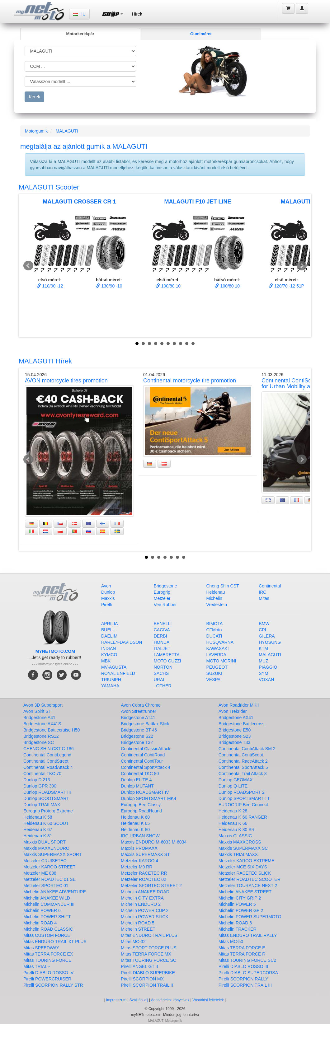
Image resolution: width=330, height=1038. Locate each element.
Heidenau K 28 (233, 810)
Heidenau (215, 592)
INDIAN (108, 648)
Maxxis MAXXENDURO (46, 848)
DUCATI (214, 636)
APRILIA (109, 623)
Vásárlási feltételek (208, 1000)
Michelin (214, 598)
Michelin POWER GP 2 (241, 910)
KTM (263, 648)
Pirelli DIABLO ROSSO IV (48, 972)
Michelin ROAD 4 (40, 922)
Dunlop (108, 592)
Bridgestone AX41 (236, 717)
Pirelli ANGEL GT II (139, 966)
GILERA (267, 636)
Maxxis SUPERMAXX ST (145, 854)
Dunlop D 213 (36, 779)
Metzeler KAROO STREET (49, 866)
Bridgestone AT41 (138, 717)
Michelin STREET (138, 929)
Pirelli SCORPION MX (142, 978)
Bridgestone (165, 585)
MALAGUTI (67, 131)
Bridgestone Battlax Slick (145, 723)
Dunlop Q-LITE (233, 785)
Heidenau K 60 (135, 817)
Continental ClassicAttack (145, 748)
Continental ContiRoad (143, 754)
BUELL (108, 629)
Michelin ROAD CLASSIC (48, 929)
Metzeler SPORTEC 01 (45, 885)
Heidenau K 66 (233, 823)
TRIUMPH (111, 679)
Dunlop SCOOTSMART (46, 798)
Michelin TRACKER (238, 929)
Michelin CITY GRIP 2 (240, 897)
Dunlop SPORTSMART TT (244, 798)
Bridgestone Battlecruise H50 (51, 729)
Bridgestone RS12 (41, 736)
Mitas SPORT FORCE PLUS (148, 947)
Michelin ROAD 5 (137, 922)
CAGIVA (162, 629)
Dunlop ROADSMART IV (145, 792)
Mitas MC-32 (133, 941)
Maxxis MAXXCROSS (240, 841)
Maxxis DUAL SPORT (44, 841)
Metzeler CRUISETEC (44, 860)
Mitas (264, 598)
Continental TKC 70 (42, 773)
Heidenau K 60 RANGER (243, 817)
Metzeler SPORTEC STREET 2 (151, 885)
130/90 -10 (109, 285)
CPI (262, 629)
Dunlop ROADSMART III (47, 792)
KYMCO (109, 654)
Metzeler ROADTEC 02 (143, 879)
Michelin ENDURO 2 (141, 904)
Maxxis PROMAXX (139, 848)
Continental (270, 585)
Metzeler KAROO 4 (139, 860)
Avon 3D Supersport (43, 705)
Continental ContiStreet (45, 761)
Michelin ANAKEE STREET (245, 891)
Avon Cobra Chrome (140, 705)
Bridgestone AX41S (42, 723)
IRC (262, 592)
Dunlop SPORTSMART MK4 (148, 798)
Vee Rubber (165, 604)
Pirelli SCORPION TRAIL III (245, 985)
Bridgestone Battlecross (242, 723)
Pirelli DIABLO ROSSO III (243, 966)
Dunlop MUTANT (137, 785)
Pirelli (106, 604)
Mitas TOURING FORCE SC (148, 960)
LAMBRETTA (167, 654)
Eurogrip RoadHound (141, 810)
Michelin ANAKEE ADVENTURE (54, 891)
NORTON (163, 667)
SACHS (161, 673)
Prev (28, 266)
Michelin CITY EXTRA (142, 897)
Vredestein (216, 604)
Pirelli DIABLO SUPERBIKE (148, 972)
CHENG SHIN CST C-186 (48, 748)
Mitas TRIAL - (36, 966)
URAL (159, 679)
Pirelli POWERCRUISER (47, 978)
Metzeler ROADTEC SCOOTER (249, 879)
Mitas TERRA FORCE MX (146, 954)
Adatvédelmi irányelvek (170, 1000)
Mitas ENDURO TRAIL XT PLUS (55, 941)
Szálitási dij (139, 1000)
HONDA (162, 642)
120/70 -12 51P (286, 285)
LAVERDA (216, 654)
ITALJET (162, 648)
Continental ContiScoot (241, 754)
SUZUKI (214, 673)
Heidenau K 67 (37, 829)
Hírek (137, 14)
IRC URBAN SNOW (140, 835)
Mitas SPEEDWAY (41, 947)
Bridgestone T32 (137, 742)
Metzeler (162, 598)
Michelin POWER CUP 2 (144, 910)
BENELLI (163, 623)
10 (193, 343)
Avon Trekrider (233, 711)
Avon (106, 585)
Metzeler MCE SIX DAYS (243, 866)
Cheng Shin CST (222, 585)
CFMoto (214, 629)
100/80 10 (168, 285)
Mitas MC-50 (231, 941)
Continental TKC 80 (140, 773)
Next (302, 266)
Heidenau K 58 (37, 817)
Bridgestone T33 (234, 742)
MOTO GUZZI (167, 660)
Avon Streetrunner (138, 711)
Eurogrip (162, 592)
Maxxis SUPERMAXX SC (243, 848)
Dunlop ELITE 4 (136, 779)
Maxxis (108, 598)
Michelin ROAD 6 (235, 922)
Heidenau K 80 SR (237, 829)
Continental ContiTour (142, 761)
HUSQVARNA (220, 642)
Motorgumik (36, 131)
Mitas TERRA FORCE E (242, 947)
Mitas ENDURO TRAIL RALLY (248, 935)
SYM (263, 673)
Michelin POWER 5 (237, 904)
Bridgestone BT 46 (139, 729)
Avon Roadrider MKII (239, 705)
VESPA (213, 679)
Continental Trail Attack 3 (243, 773)
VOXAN (266, 679)
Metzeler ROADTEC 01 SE (49, 879)
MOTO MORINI (221, 660)
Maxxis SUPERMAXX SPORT (52, 854)
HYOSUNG (270, 642)
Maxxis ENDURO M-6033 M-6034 (153, 841)
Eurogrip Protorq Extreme (48, 810)
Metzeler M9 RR (136, 866)
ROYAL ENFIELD (118, 673)
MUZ (263, 660)
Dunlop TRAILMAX (41, 804)
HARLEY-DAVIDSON (121, 642)
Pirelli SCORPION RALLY (243, 978)
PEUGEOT (217, 667)
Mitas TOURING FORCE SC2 (247, 960)
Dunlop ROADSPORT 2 (242, 792)
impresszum (116, 1000)
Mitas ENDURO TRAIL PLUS (149, 935)
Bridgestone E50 (235, 729)
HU (79, 14)
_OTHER (163, 685)
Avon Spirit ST (37, 711)
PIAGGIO (268, 667)
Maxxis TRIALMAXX (238, 854)
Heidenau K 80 (135, 829)
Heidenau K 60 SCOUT (46, 823)
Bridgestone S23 (235, 736)
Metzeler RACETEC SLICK (245, 873)
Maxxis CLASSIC (235, 835)
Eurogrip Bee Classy (141, 804)
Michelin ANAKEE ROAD (145, 891)
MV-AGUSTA (113, 667)
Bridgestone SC (38, 742)
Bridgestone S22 (137, 736)
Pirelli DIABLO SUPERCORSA (248, 972)
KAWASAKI (217, 648)
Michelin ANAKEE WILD (46, 897)
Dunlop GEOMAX (236, 779)
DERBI (160, 636)
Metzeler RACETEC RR (144, 873)
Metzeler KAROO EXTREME (247, 860)
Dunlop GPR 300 (39, 785)
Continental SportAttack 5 (243, 767)
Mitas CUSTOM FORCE (46, 935)
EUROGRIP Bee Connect (243, 804)
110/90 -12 (50, 285)
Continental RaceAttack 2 (243, 761)
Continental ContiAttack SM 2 (247, 748)
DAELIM (109, 636)
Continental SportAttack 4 (145, 767)
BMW (264, 623)
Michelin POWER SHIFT (47, 916)
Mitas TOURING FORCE (47, 960)
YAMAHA (110, 685)
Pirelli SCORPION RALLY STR (53, 985)
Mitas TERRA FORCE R (242, 954)
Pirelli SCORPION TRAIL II (147, 985)
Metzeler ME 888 (39, 873)
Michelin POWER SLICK (144, 916)
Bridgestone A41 (39, 717)
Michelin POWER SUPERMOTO (250, 916)
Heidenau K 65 (135, 823)
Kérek (34, 96)
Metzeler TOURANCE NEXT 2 (248, 885)
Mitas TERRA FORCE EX (48, 954)
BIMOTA (214, 623)
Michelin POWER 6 (42, 910)
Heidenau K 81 (37, 835)
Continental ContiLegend (47, 754)
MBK (106, 660)
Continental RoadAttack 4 (48, 767)
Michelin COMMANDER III (48, 904)
